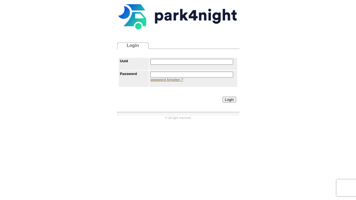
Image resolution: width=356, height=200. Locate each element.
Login (229, 100)
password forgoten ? (166, 80)
